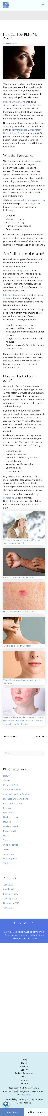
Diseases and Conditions (15, 799)
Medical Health (11, 826)
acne (19, 105)
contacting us (10, 498)
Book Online (12, 1112)
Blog (24, 1076)
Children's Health (12, 790)
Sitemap (27, 1103)
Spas (5, 840)
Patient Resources (24, 1073)
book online (34, 504)
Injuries (7, 822)
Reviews (24, 1080)
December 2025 (11, 903)
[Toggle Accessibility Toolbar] (6, 1104)
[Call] (24, 983)
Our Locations (36, 1112)
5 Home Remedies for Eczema (18, 577)
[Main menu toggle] (42, 5)
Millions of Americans (14, 102)
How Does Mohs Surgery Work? (19, 611)
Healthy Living (10, 817)
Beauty (6, 776)
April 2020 (8, 908)
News (6, 835)
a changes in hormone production (27, 200)
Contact (24, 1083)
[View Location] (13, 970)
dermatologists (19, 130)
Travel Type (9, 854)
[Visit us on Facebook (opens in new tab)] (19, 963)
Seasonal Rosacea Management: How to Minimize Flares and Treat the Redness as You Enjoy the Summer (23, 720)
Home (24, 1060)
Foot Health (9, 812)
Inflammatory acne (13, 295)
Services (24, 1066)
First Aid (7, 808)
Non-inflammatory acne (15, 270)
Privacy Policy (26, 1099)
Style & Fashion (11, 845)
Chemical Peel (10, 785)
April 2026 (8, 885)
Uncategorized (10, 858)
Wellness (7, 863)
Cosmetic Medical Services (16, 794)
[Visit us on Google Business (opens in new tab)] (28, 963)
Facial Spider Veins (12, 803)
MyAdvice (25, 1095)
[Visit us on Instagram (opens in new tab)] (24, 963)
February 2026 (10, 894)
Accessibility (11, 1099)
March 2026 (9, 889)
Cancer (6, 780)
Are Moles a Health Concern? (18, 646)
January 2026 (10, 898)
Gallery (24, 1070)
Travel (6, 849)
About (24, 1063)
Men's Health (10, 831)
